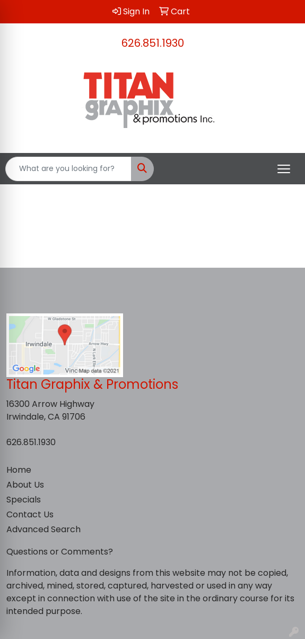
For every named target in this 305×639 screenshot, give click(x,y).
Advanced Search (43, 529)
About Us (25, 485)
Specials (23, 499)
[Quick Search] (68, 169)
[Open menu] (283, 169)
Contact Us (30, 514)
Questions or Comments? (59, 552)
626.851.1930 (152, 43)
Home (18, 470)
